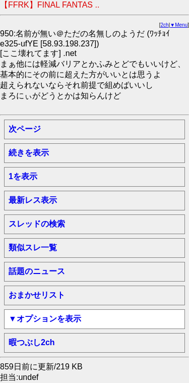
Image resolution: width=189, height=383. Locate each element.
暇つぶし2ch (32, 342)
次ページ (25, 129)
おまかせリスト (37, 295)
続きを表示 (29, 152)
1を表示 (23, 176)
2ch (165, 25)
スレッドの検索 (37, 224)
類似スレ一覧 (33, 247)
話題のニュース (37, 271)
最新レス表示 (33, 200)
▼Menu (178, 25)
